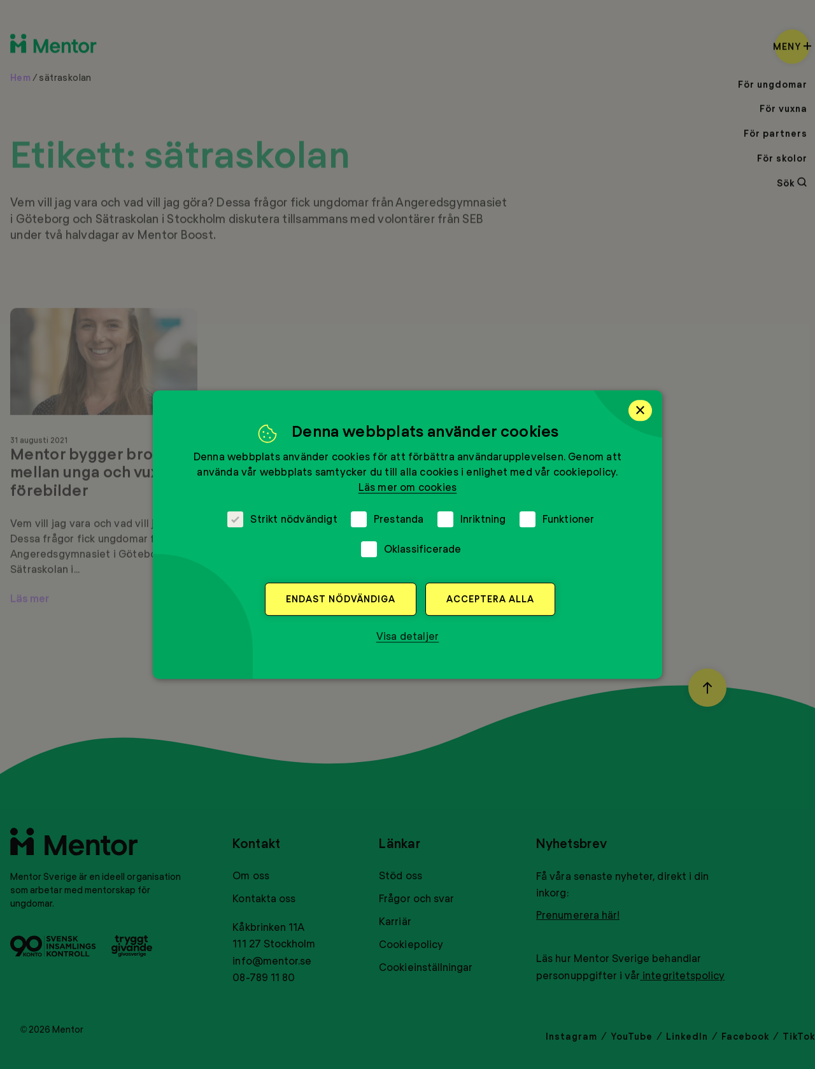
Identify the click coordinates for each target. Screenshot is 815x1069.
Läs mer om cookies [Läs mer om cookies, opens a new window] (407, 487)
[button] (407, 636)
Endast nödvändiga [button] (340, 598)
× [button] (640, 410)
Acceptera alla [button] (490, 598)
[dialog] (407, 534)
